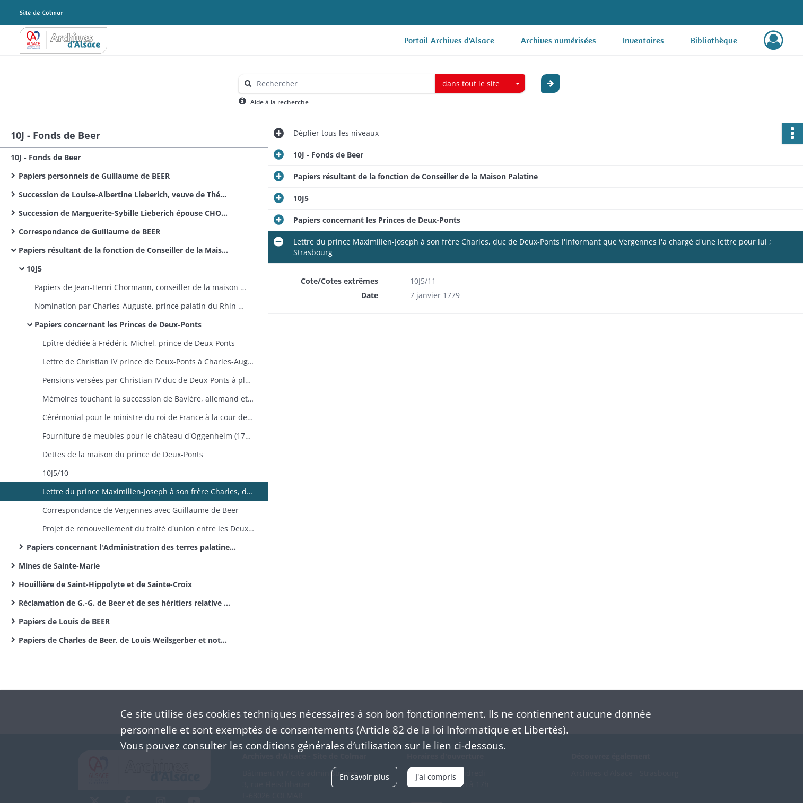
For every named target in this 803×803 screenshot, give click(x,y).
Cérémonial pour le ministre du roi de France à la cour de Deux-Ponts (148, 417)
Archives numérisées (558, 40)
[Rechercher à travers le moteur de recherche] (342, 83)
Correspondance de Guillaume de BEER (89, 231)
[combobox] (480, 83)
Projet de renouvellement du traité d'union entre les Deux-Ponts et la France (148, 528)
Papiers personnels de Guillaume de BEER (94, 176)
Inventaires (643, 40)
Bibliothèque (714, 40)
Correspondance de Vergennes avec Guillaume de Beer (140, 510)
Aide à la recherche (279, 102)
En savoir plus (364, 777)
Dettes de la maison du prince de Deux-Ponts (122, 454)
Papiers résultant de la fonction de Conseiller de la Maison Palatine (125, 250)
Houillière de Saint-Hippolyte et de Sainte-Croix (105, 584)
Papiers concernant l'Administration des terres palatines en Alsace (133, 547)
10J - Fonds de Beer (46, 157)
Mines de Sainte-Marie (59, 566)
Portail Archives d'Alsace (449, 40)
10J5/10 (55, 473)
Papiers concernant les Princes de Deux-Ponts (118, 324)
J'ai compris (435, 777)
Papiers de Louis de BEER (64, 621)
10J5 (34, 269)
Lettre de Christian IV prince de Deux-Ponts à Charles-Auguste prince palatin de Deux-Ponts (148, 361)
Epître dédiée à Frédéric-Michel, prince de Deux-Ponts (138, 343)
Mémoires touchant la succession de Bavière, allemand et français (148, 399)
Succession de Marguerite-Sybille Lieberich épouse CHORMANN (125, 213)
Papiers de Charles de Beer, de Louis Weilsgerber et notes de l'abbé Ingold (125, 640)
